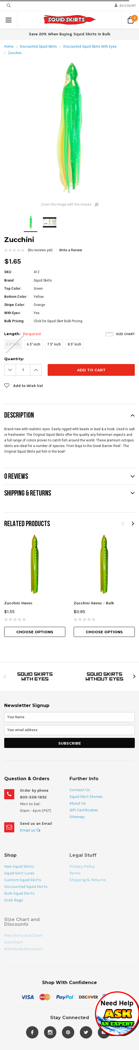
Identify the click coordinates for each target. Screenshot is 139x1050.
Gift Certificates (84, 810)
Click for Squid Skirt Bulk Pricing (58, 321)
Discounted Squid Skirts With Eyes (90, 47)
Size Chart (125, 334)
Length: (22, 333)
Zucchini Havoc (18, 603)
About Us (78, 803)
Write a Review (70, 250)
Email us (30, 830)
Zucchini (15, 53)
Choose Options (34, 632)
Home (8, 47)
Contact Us (80, 790)
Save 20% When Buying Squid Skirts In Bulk (69, 34)
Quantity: (14, 358)
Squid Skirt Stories (86, 796)
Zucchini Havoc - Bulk (94, 603)
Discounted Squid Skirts (38, 47)
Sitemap (77, 816)
